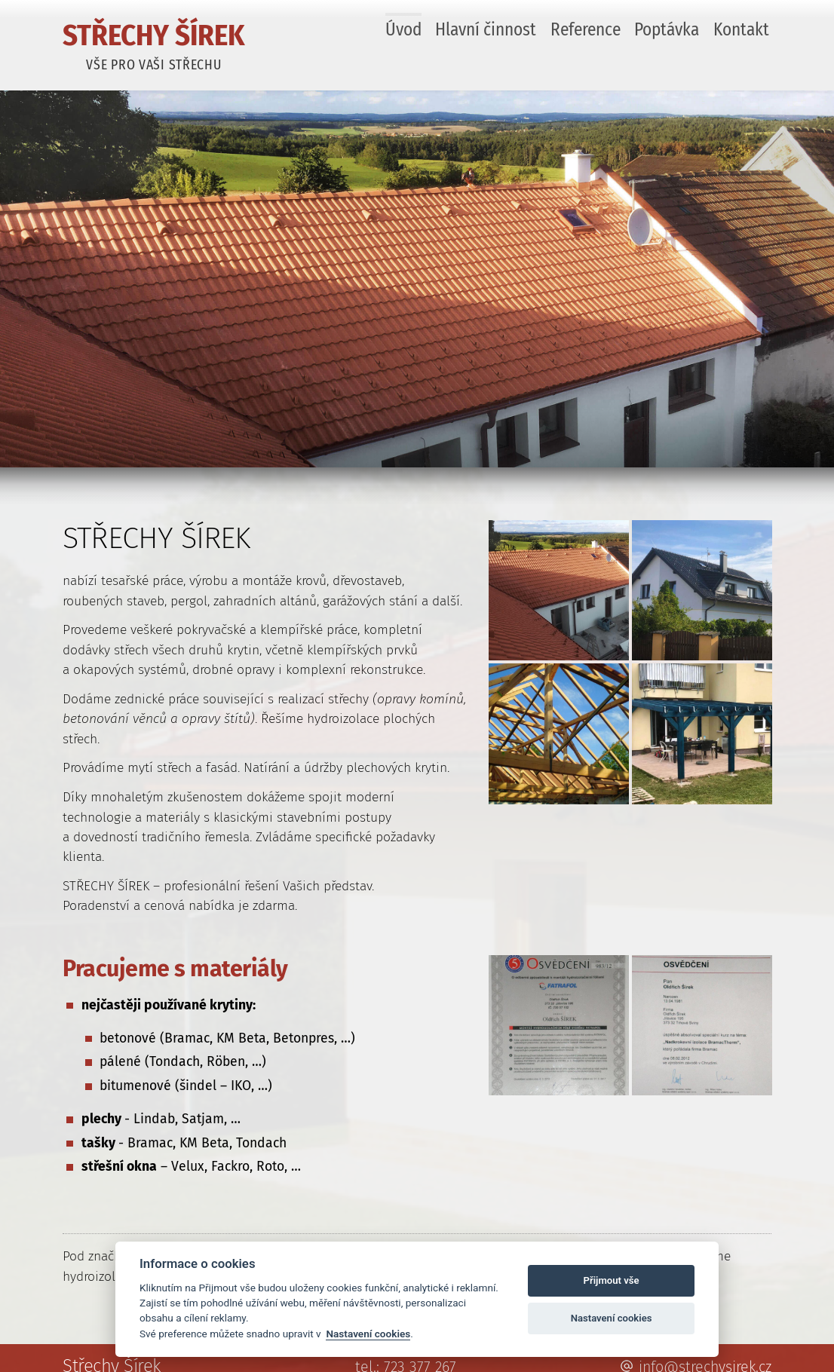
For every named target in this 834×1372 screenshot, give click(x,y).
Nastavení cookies (368, 1334)
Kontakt (741, 29)
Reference (585, 29)
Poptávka (666, 29)
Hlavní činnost (485, 29)
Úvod (403, 29)
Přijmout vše (611, 1280)
